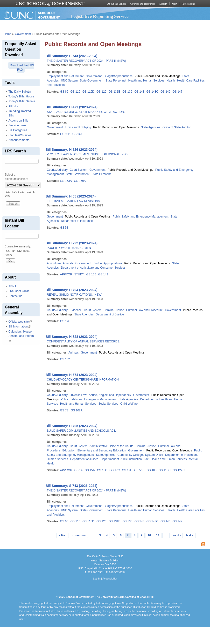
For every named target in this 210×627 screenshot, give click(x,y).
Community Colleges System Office (140, 455)
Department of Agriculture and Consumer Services (93, 267)
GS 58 (64, 227)
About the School (116, 3)
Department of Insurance (77, 221)
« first (63, 535)
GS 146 (165, 91)
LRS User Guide (18, 291)
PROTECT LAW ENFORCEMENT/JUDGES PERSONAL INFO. (87, 154)
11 (157, 535)
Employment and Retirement (65, 76)
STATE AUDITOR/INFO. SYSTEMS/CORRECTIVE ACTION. (86, 112)
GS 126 (101, 91)
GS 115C (164, 470)
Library (163, 3)
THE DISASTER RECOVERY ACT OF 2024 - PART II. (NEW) (86, 60)
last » (189, 535)
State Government (91, 80)
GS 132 (65, 359)
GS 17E (127, 470)
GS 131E (114, 91)
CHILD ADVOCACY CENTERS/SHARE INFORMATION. (83, 379)
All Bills (13, 106)
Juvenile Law (78, 395)
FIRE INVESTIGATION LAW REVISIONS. (74, 201)
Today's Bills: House (21, 96)
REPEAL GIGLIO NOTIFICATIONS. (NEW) (74, 294)
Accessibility (109, 578)
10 (149, 535)
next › (177, 535)
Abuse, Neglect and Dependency (110, 395)
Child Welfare (129, 403)
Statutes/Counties (19, 135)
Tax (146, 459)
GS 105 (151, 470)
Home (7, 34)
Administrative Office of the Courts (111, 446)
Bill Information (19, 326)
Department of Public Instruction (121, 459)
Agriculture (54, 263)
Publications (188, 3)
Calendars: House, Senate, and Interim (21, 336)
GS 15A (90, 470)
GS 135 (127, 91)
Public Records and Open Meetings (157, 76)
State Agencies (150, 127)
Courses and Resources (142, 3)
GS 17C (65, 321)
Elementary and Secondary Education (101, 450)
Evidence (76, 310)
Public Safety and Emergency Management (140, 216)
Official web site (20, 321)
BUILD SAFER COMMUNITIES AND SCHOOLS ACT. (81, 430)
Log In (96, 578)
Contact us (15, 296)
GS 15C (102, 470)
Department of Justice (110, 314)
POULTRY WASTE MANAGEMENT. (70, 248)
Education (68, 450)
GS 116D (88, 91)
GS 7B (64, 410)
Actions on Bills (18, 120)
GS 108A (77, 410)
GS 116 (75, 91)
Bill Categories (17, 130)
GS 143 (139, 91)
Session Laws (17, 125)
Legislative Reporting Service (99, 16)
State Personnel (115, 80)
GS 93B (65, 134)
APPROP (66, 274)
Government (23, 34)
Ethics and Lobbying (78, 127)
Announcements (18, 140)
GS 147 (177, 91)
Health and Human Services (146, 80)
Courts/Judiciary (57, 169)
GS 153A (66, 181)
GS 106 (91, 274)
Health (171, 80)
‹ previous (79, 535)
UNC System (69, 80)
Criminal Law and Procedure (144, 310)
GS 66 (64, 91)
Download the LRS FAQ (22, 67)
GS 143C (152, 91)
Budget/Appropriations (118, 76)
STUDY (79, 274)
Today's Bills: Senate (21, 101)
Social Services (108, 403)
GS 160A (80, 181)
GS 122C (178, 470)
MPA (174, 3)
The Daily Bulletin (19, 91)
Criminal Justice (114, 310)
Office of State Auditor (176, 127)
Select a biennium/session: (16, 177)
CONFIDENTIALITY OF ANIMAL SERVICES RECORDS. (83, 341)
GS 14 (78, 470)
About (12, 286)
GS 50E (139, 470)
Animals (68, 263)
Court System (78, 169)
